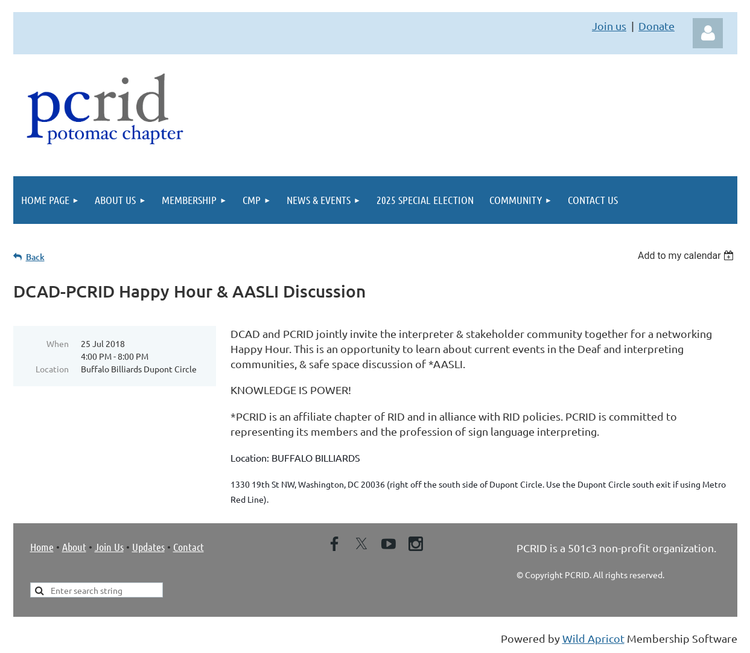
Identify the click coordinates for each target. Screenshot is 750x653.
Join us (609, 25)
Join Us (109, 546)
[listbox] (687, 255)
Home (42, 546)
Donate (656, 25)
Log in (708, 33)
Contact (188, 546)
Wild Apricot (593, 638)
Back (35, 257)
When (57, 343)
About (74, 546)
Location (52, 368)
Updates (148, 546)
